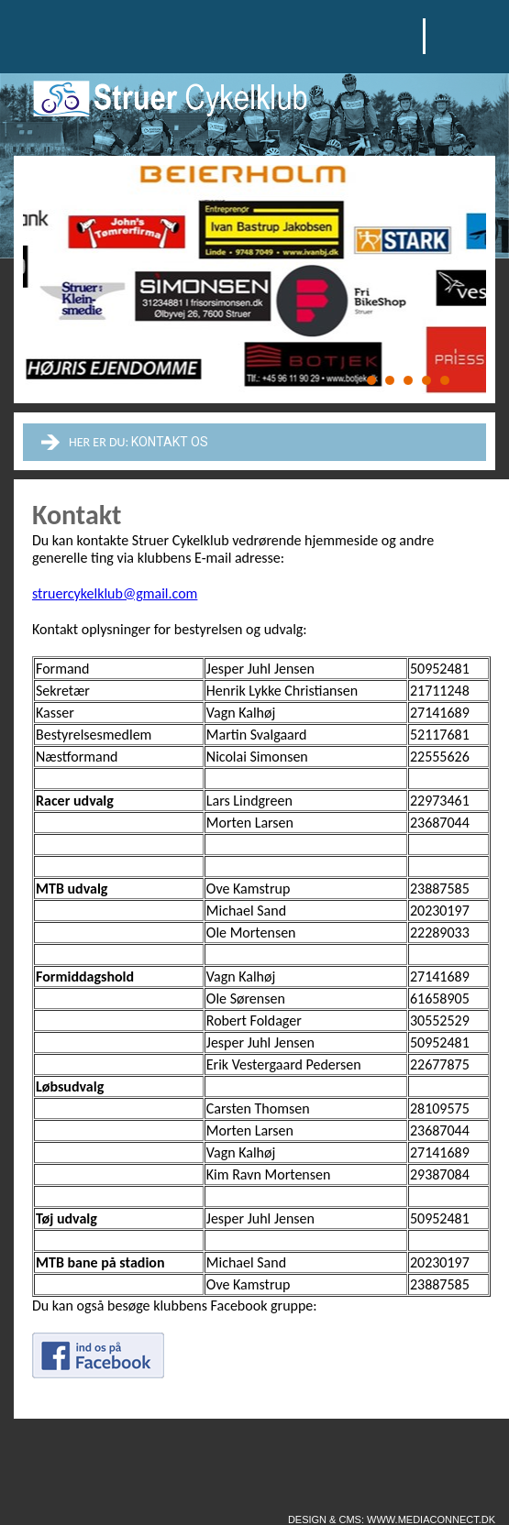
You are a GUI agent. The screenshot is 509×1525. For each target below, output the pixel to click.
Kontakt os (169, 441)
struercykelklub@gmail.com (114, 593)
